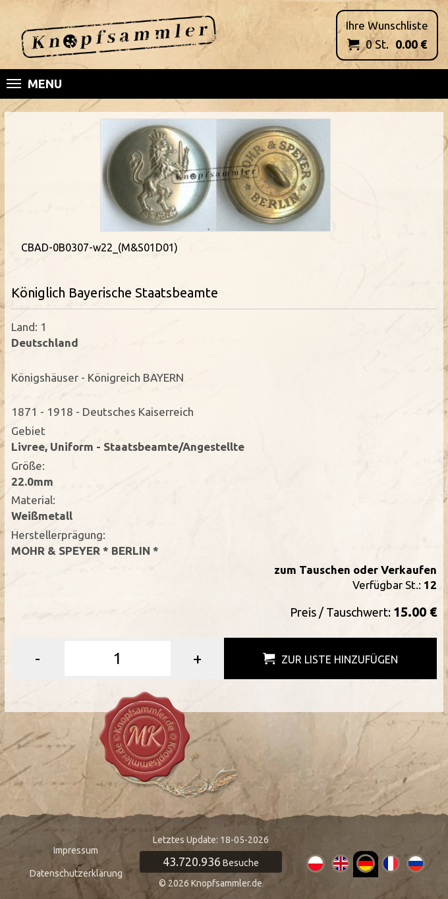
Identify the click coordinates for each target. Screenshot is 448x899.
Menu (34, 83)
